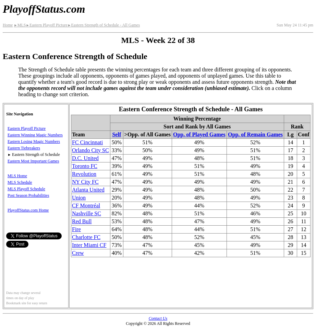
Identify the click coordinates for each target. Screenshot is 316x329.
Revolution (84, 174)
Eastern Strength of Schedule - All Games (104, 25)
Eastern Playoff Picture (47, 25)
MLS (20, 25)
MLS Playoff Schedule (26, 188)
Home (8, 25)
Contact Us (158, 318)
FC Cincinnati (87, 142)
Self (116, 134)
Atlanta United (88, 190)
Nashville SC (86, 213)
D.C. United (85, 158)
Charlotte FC (86, 237)
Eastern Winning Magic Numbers (35, 135)
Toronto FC (84, 166)
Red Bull (82, 221)
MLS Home (17, 175)
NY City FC (85, 182)
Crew (78, 253)
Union (79, 198)
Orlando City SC (90, 150)
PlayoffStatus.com (44, 9)
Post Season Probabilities (28, 195)
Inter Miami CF (89, 245)
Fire (76, 229)
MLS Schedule (20, 182)
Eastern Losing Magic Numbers (34, 141)
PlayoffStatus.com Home (28, 210)
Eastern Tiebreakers (24, 148)
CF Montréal (86, 205)
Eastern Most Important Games (33, 161)
